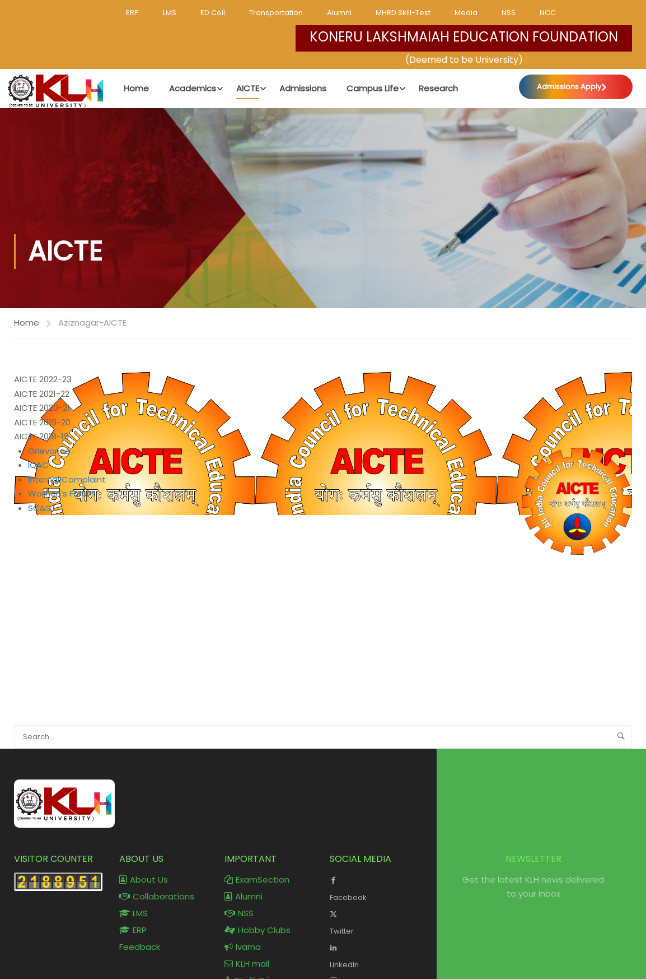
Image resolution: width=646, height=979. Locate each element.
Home (26, 322)
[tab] (323, 379)
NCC (548, 12)
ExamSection (256, 879)
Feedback (139, 947)
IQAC (38, 465)
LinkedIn (374, 955)
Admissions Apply (569, 86)
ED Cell (212, 12)
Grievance (49, 451)
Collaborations (156, 896)
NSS (509, 12)
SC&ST (42, 508)
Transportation (276, 12)
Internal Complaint (67, 479)
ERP (132, 12)
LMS (169, 12)
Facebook (374, 888)
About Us (143, 879)
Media (466, 12)
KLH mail (246, 963)
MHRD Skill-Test (403, 12)
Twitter (374, 921)
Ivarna (242, 947)
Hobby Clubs (257, 930)
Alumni (339, 12)
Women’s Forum (61, 493)
